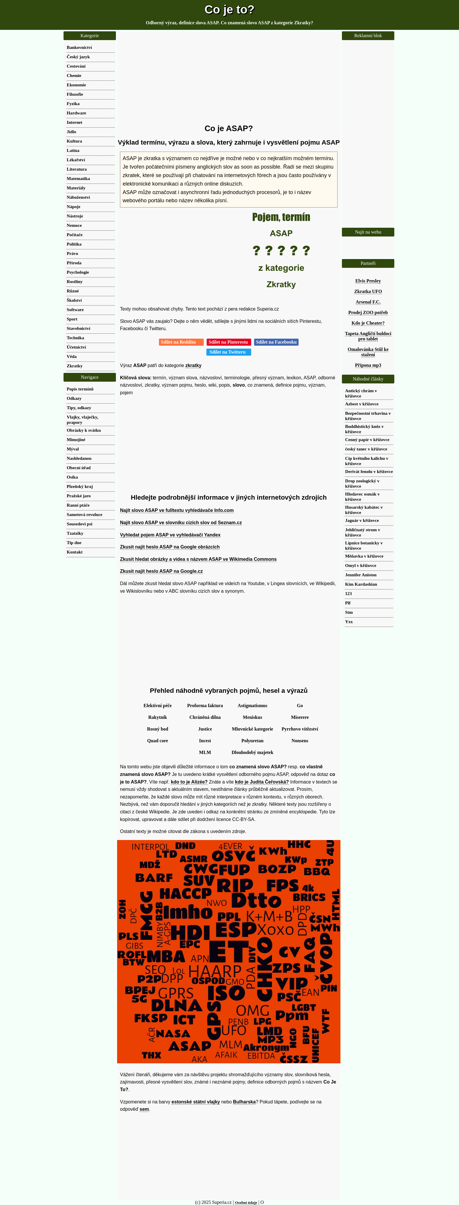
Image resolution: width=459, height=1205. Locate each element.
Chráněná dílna (205, 717)
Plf (348, 602)
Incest (205, 740)
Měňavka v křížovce (364, 555)
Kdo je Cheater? (368, 322)
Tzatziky (75, 533)
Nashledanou (79, 458)
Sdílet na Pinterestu (229, 342)
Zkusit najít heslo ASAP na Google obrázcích (170, 546)
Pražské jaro (79, 495)
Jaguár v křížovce (362, 520)
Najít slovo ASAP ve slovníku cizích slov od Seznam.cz (181, 522)
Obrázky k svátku (84, 430)
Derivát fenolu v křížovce (369, 471)
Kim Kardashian (361, 584)
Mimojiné (76, 439)
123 (348, 593)
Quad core (157, 740)
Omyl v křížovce (360, 565)
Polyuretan (252, 740)
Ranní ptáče (78, 505)
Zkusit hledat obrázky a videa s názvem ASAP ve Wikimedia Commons (198, 559)
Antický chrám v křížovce (361, 393)
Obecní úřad (78, 467)
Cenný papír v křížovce (367, 439)
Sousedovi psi (79, 523)
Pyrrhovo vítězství (300, 728)
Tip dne (74, 542)
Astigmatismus (252, 705)
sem (144, 1109)
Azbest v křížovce (361, 403)
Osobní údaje (246, 1202)
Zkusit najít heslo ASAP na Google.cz (161, 571)
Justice (205, 728)
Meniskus (252, 717)
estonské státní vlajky (196, 1101)
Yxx (349, 621)
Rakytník (157, 717)
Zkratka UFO (368, 291)
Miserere (300, 717)
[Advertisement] (228, 78)
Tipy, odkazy (79, 407)
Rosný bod (157, 728)
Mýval (73, 448)
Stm (349, 612)
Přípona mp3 (368, 365)
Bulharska (244, 1101)
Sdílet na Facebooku (276, 342)
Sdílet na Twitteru (228, 351)
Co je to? (229, 9)
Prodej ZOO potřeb (368, 312)
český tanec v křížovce (366, 448)
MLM (205, 752)
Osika (72, 476)
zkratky (193, 365)
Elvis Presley (368, 280)
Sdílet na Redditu (181, 342)
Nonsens (300, 740)
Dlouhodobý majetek (252, 752)
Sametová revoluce (84, 514)
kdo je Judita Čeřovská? (262, 781)
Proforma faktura (205, 705)
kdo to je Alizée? (189, 781)
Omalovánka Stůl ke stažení (368, 352)
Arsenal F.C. (368, 301)
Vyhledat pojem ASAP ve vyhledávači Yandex (170, 534)
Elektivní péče (157, 705)
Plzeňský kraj (80, 486)
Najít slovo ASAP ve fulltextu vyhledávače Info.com (177, 510)
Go (300, 705)
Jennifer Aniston (360, 574)
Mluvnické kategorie (252, 728)
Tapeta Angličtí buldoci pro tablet (368, 336)
